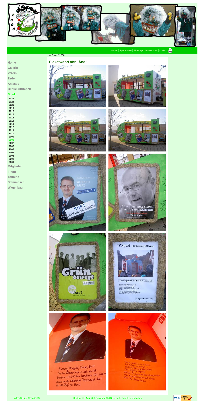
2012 (11, 127)
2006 (11, 146)
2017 (11, 114)
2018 (11, 111)
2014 (11, 120)
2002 (11, 159)
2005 (11, 149)
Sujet (54, 55)
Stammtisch (16, 182)
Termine (13, 177)
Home (114, 50)
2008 (61, 55)
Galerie (13, 67)
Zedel (12, 78)
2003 (11, 155)
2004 (11, 152)
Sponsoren (125, 50)
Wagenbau (15, 187)
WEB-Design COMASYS (27, 398)
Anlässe (13, 83)
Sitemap (138, 50)
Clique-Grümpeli (19, 89)
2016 (11, 117)
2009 (11, 136)
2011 (11, 130)
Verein (12, 73)
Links (163, 50)
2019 (11, 108)
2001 (11, 162)
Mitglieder (15, 166)
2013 (11, 124)
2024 (11, 98)
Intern (12, 171)
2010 (11, 133)
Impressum (151, 50)
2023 (11, 101)
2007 (11, 143)
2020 (11, 105)
